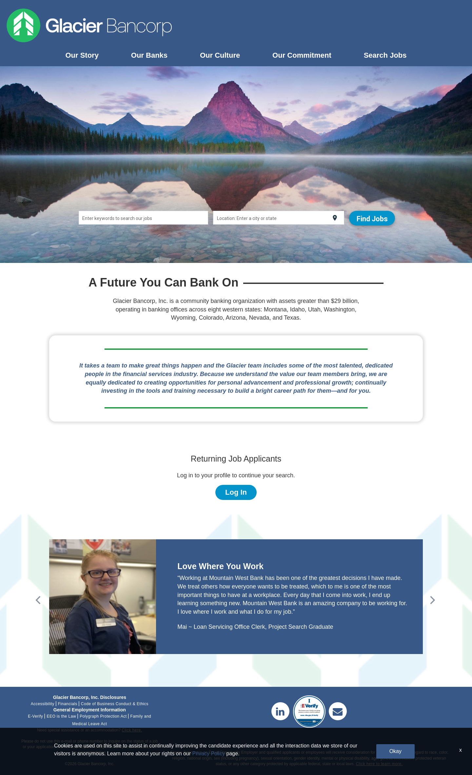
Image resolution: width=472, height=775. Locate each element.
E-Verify (35, 716)
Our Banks (149, 55)
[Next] (431, 598)
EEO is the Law (61, 716)
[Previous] (38, 598)
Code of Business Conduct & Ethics (114, 704)
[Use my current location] (332, 218)
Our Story (81, 55)
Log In (236, 492)
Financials (67, 704)
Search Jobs (385, 55)
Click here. (132, 730)
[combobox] (145, 218)
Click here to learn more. (379, 764)
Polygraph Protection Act (103, 716)
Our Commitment (301, 55)
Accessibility (42, 704)
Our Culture (220, 55)
